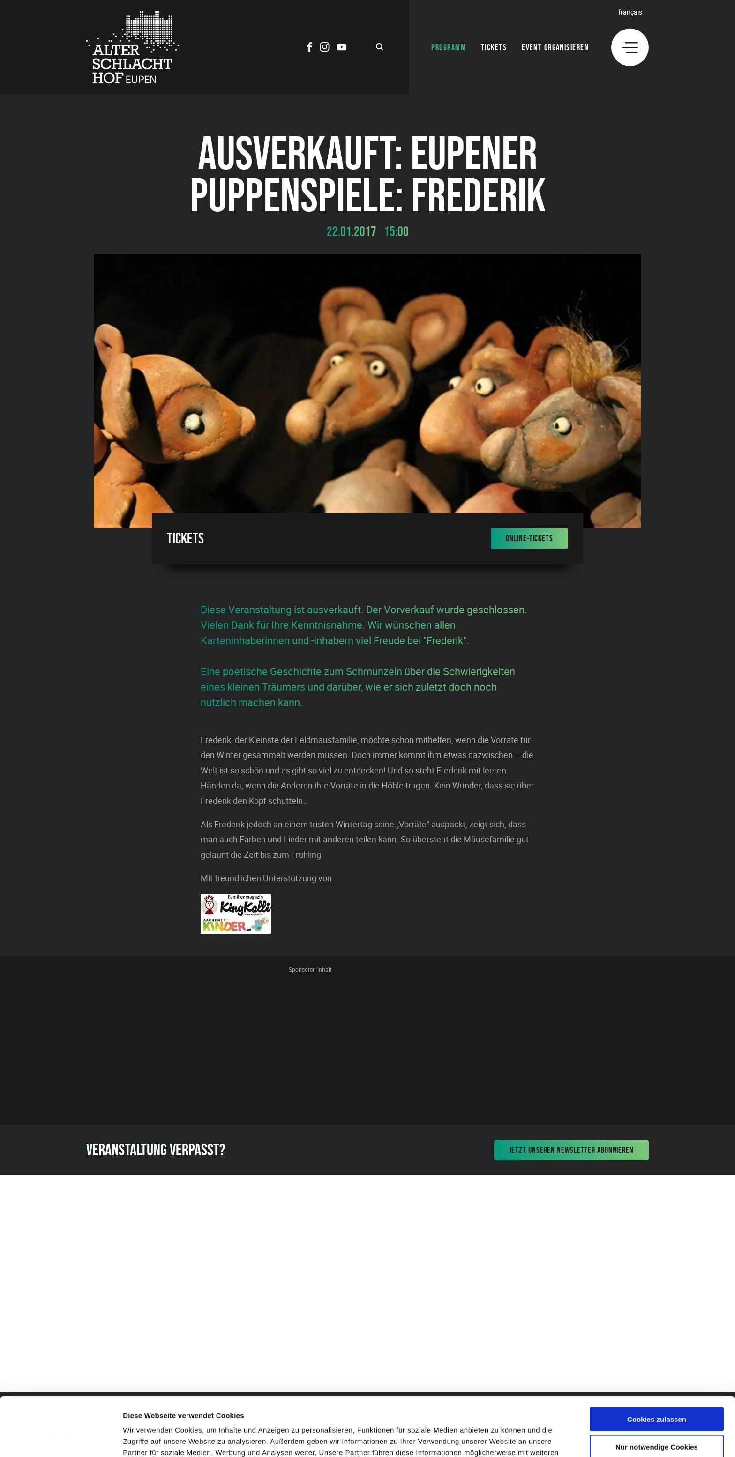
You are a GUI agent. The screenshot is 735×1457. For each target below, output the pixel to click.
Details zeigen (498, 1438)
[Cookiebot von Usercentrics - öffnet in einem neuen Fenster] (61, 1439)
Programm (448, 47)
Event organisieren (555, 47)
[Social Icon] (309, 48)
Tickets (494, 47)
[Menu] (630, 47)
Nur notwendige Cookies (656, 1391)
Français (630, 11)
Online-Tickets (529, 538)
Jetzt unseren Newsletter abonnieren (571, 1150)
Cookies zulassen (656, 1364)
